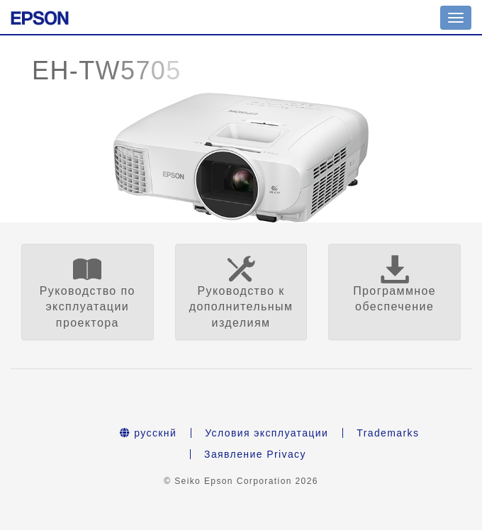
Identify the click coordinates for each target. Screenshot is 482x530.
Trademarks (388, 433)
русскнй (148, 433)
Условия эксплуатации (266, 433)
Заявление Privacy (255, 454)
